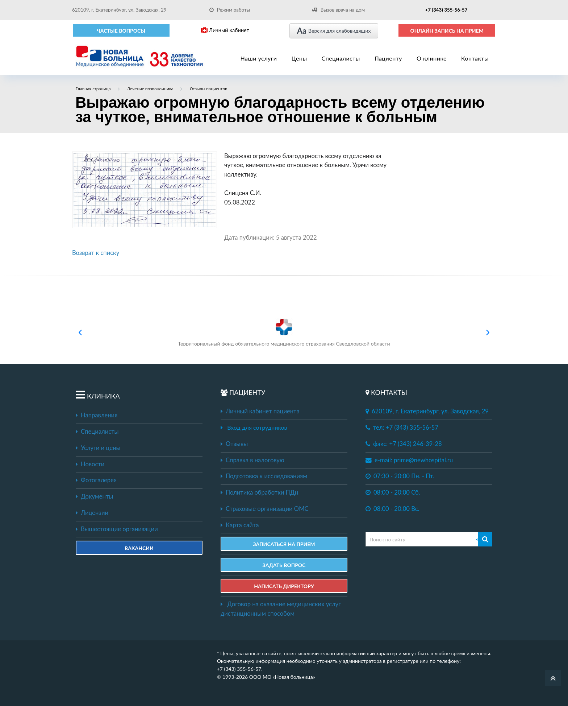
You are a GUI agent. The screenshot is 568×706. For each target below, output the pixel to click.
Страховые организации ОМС (265, 508)
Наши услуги (259, 58)
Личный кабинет (225, 30)
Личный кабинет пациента (260, 411)
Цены (299, 58)
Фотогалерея (96, 480)
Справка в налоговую (252, 460)
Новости (90, 464)
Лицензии (92, 512)
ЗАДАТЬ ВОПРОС (284, 565)
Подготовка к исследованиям (264, 476)
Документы (94, 496)
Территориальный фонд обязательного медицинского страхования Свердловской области (284, 332)
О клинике (432, 58)
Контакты (475, 58)
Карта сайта (240, 525)
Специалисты (341, 58)
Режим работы (229, 10)
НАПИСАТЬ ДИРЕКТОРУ (284, 586)
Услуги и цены (98, 447)
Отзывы (234, 443)
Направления (96, 415)
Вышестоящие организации (117, 529)
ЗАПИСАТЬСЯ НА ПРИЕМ (284, 544)
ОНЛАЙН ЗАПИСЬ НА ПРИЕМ (447, 31)
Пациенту (388, 58)
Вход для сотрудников (257, 427)
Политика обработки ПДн (259, 492)
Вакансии (139, 548)
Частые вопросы (121, 31)
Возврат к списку (95, 252)
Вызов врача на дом (338, 10)
